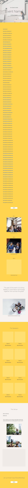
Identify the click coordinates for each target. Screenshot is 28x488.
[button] (1, 1)
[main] (14, 7)
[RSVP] (14, 208)
